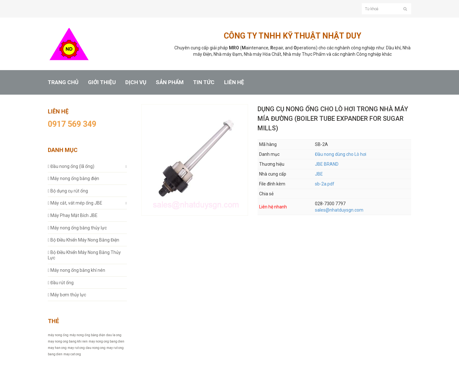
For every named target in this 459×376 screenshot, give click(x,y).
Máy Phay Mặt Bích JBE (73, 215)
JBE (319, 174)
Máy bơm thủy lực (67, 294)
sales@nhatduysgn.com (339, 210)
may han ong (57, 348)
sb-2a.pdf (324, 183)
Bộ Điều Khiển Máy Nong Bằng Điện (83, 239)
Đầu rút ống (61, 282)
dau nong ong (96, 348)
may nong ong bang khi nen (68, 341)
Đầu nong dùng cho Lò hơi (340, 154)
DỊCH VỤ (135, 82)
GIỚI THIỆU (102, 82)
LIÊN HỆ (234, 82)
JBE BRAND (327, 164)
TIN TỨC (204, 82)
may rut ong (76, 348)
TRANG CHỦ (63, 82)
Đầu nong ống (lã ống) (71, 166)
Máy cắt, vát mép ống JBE (75, 203)
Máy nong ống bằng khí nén (76, 270)
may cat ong (72, 354)
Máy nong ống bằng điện (73, 178)
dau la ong (113, 335)
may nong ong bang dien (106, 341)
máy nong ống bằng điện (87, 335)
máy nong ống (58, 335)
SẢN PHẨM (170, 82)
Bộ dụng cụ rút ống (68, 190)
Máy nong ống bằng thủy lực (77, 227)
